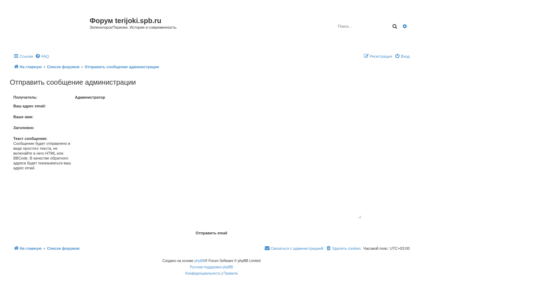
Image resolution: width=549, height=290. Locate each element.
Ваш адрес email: (29, 106)
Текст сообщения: (30, 138)
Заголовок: (23, 128)
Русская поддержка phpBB (211, 267)
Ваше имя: (23, 117)
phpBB (199, 261)
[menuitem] (42, 56)
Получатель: (25, 97)
